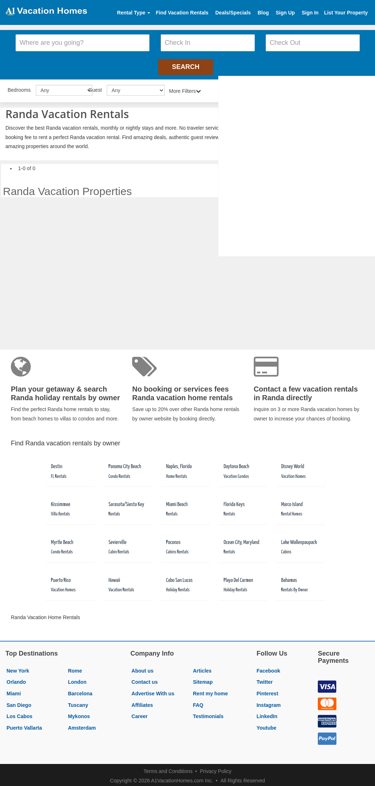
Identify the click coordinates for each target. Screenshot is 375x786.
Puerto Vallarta (24, 725)
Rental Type (133, 13)
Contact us (144, 680)
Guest (95, 87)
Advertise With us (152, 691)
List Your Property (346, 13)
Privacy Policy (215, 769)
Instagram (269, 702)
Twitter (265, 680)
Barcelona (80, 691)
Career (139, 714)
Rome (75, 668)
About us (142, 668)
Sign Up (285, 13)
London (77, 680)
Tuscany (78, 702)
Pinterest (267, 691)
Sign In (310, 13)
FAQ (198, 702)
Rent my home (210, 691)
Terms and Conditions (168, 769)
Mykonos (79, 714)
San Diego (19, 702)
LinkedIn (267, 714)
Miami (14, 691)
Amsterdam (82, 725)
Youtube (267, 725)
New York (18, 668)
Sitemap (202, 680)
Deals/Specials (233, 13)
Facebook (268, 668)
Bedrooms (19, 87)
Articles (202, 668)
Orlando (16, 680)
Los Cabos (20, 714)
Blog (263, 13)
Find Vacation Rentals (182, 13)
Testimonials (208, 714)
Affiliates (142, 702)
